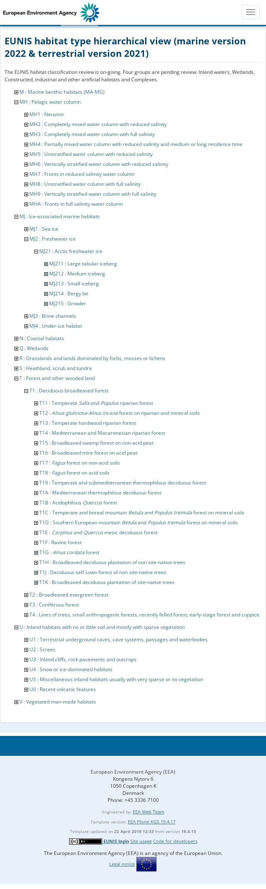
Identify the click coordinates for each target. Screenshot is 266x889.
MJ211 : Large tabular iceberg (83, 263)
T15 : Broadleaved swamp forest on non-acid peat (96, 442)
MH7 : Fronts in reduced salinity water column (81, 174)
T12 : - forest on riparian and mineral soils (119, 412)
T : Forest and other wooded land (57, 378)
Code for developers (175, 841)
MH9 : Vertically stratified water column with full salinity (92, 193)
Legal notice (122, 864)
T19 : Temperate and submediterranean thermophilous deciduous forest (122, 482)
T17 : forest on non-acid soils (79, 462)
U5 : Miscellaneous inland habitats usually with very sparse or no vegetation (116, 679)
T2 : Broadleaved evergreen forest (68, 594)
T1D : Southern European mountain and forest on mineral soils (138, 522)
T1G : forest (69, 552)
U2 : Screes (42, 649)
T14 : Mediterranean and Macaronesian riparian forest (102, 432)
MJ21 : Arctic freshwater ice (70, 251)
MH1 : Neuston (46, 114)
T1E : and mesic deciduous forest (98, 532)
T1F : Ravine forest (60, 542)
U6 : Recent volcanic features (62, 689)
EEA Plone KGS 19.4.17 (151, 821)
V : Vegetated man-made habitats (57, 701)
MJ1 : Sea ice (43, 228)
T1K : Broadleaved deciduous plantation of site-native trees (107, 582)
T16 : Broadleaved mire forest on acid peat (88, 452)
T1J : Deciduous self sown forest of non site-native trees (102, 572)
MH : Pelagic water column (50, 101)
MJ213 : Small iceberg (74, 283)
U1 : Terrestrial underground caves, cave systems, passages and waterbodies (118, 639)
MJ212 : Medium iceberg (77, 273)
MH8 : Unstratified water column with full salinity (85, 184)
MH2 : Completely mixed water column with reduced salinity (98, 124)
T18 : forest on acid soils (74, 472)
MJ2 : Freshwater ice (52, 238)
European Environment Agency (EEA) (133, 771)
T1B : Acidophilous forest (78, 502)
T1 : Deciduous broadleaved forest (68, 390)
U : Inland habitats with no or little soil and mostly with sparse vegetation (102, 627)
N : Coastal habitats (41, 338)
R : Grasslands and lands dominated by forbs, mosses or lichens (92, 358)
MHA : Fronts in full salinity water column (76, 203)
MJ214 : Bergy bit (68, 293)
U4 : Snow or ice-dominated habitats (71, 669)
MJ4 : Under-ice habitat (55, 325)
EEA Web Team (148, 812)
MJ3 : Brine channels (52, 315)
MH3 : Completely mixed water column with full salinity (92, 134)
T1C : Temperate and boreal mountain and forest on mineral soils (141, 512)
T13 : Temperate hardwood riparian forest (87, 422)
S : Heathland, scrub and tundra (55, 368)
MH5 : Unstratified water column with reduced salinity (91, 154)
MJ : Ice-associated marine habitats (59, 216)
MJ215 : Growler (67, 303)
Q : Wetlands (33, 348)
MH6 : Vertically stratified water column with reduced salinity (98, 164)
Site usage (141, 841)
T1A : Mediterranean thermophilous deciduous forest (100, 492)
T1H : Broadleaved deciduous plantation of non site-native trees (112, 562)
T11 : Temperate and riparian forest (96, 403)
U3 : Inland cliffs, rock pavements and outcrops (83, 659)
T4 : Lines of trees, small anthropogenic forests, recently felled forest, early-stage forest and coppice (144, 614)
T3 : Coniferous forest (54, 604)
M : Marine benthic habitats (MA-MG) (62, 91)
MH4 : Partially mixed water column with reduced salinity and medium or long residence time (135, 144)
